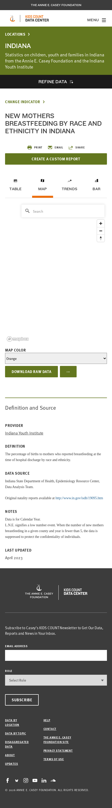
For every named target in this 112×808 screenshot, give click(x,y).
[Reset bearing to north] (100, 238)
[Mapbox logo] (18, 339)
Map (42, 189)
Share (76, 147)
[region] (56, 272)
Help (46, 720)
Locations (15, 34)
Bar (96, 189)
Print (34, 147)
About (10, 755)
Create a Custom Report (56, 159)
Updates (11, 764)
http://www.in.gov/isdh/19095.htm (79, 498)
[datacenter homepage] (37, 18)
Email (55, 147)
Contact (49, 729)
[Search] (62, 211)
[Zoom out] (100, 230)
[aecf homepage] (12, 18)
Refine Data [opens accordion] (52, 81)
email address (16, 646)
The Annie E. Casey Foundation (56, 5)
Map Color (15, 350)
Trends (69, 189)
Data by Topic (15, 733)
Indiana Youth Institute (24, 432)
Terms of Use (53, 759)
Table (15, 189)
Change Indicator (22, 101)
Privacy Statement (58, 750)
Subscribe (22, 700)
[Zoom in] (100, 223)
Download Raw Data (31, 371)
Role (8, 671)
